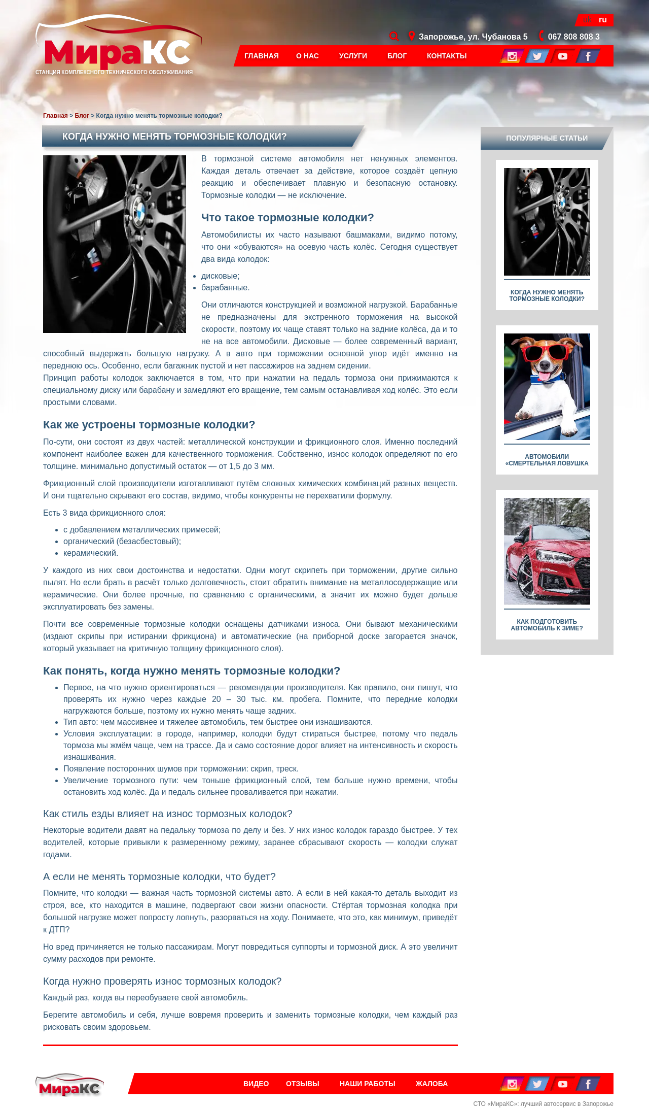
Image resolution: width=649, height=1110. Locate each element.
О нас (307, 56)
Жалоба (432, 1084)
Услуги (353, 56)
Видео (256, 1084)
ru (603, 19)
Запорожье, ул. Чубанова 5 (473, 36)
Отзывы (302, 1084)
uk (587, 19)
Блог (397, 56)
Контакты (446, 56)
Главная (261, 56)
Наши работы (367, 1084)
